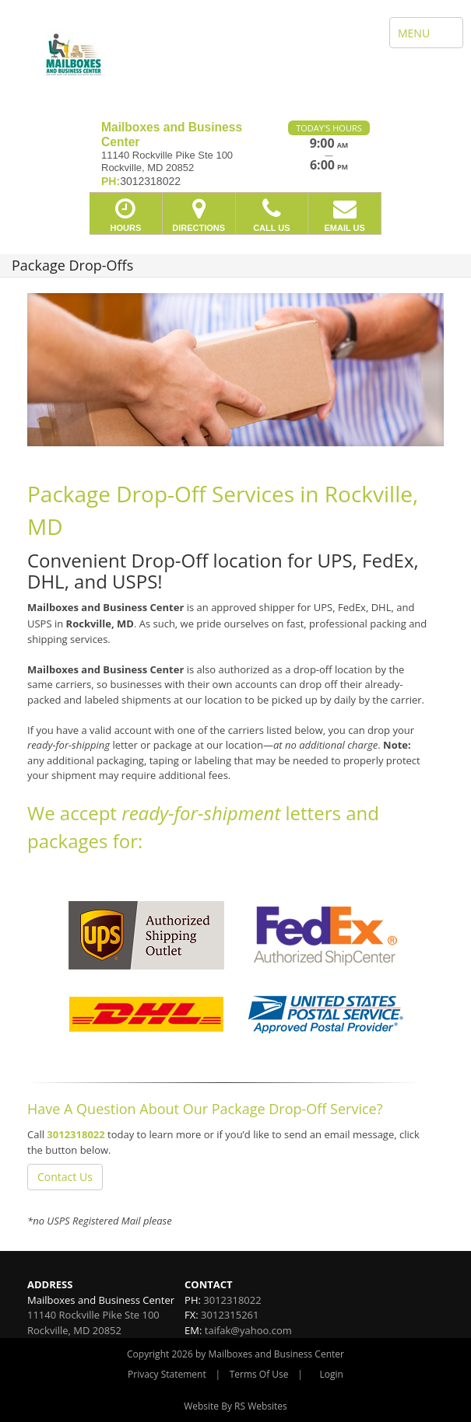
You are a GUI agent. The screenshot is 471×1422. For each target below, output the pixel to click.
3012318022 (75, 1134)
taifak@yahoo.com (248, 1330)
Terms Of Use (259, 1374)
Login (331, 1374)
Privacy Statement (167, 1374)
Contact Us (65, 1176)
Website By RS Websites (235, 1406)
